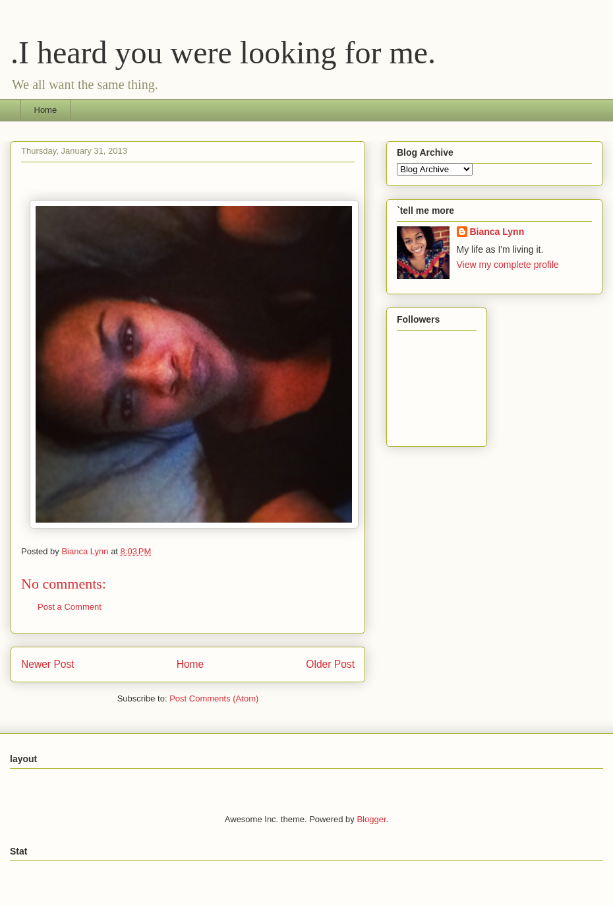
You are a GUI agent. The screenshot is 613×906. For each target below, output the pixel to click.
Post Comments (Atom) (213, 698)
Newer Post (47, 664)
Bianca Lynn (497, 231)
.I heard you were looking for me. (223, 52)
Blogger (371, 819)
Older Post (330, 664)
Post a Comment (70, 607)
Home (45, 110)
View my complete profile (508, 264)
